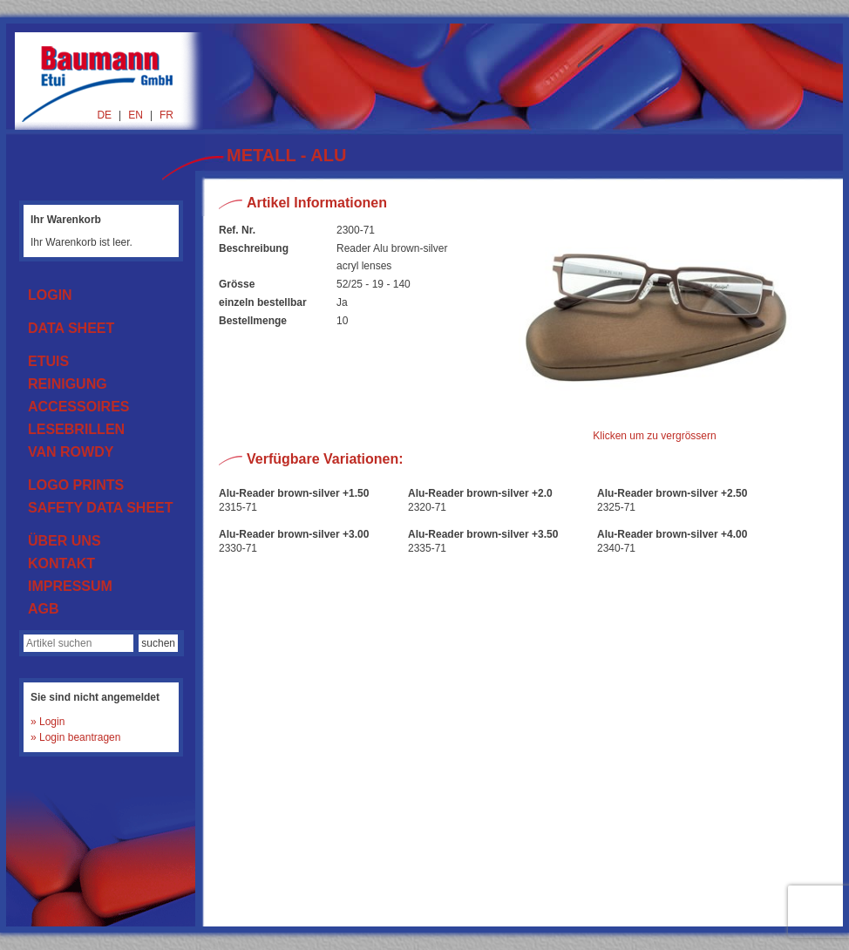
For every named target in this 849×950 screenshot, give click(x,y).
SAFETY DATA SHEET (100, 507)
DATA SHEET (71, 328)
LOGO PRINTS (76, 485)
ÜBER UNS (64, 540)
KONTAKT (61, 563)
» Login (48, 722)
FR (166, 115)
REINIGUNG (67, 384)
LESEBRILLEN (76, 429)
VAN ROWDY (70, 451)
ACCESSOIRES (78, 406)
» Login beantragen (75, 737)
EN (135, 115)
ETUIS (48, 361)
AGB (43, 608)
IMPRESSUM (70, 586)
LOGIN (50, 295)
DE (104, 115)
